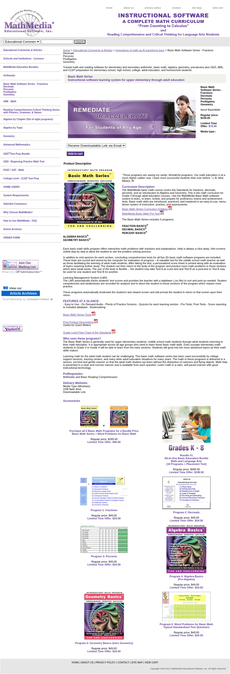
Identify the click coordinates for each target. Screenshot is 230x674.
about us (129, 8)
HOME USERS (11, 187)
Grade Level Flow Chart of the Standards (87, 332)
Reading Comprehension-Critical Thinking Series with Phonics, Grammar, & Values (31, 111)
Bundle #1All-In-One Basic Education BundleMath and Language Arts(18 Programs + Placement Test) (186, 459)
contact (176, 8)
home (109, 8)
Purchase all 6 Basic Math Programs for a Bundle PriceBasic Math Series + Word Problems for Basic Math (104, 432)
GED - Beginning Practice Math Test (23, 161)
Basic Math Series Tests (77, 314)
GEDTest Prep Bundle (16, 153)
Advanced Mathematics (16, 144)
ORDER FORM (11, 237)
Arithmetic (9, 75)
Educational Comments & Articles (93, 50)
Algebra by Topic (13, 127)
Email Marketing (12, 299)
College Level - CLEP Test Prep (21, 178)
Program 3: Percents (104, 556)
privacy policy (153, 8)
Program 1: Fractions (104, 510)
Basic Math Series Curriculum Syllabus (145, 209)
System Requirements (16, 195)
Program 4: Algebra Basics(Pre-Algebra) (186, 578)
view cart (218, 8)
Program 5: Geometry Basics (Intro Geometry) (104, 643)
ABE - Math (9, 101)
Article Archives (12, 229)
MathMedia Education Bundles (20, 67)
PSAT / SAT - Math (13, 170)
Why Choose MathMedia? (18, 212)
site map (197, 8)
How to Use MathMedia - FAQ (20, 220)
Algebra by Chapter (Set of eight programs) (28, 119)
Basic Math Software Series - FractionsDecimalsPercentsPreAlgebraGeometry (25, 89)
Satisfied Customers (15, 204)
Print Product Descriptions (78, 322)
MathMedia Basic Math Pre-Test (141, 213)
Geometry (9, 136)
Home (66, 50)
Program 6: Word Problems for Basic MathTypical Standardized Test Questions (186, 626)
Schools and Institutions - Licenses (23, 58)
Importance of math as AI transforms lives (139, 50)
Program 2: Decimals (186, 512)
